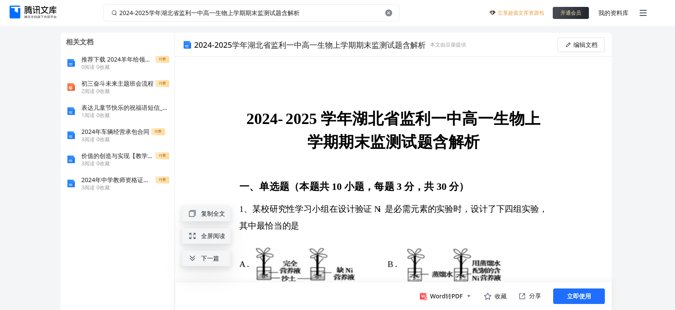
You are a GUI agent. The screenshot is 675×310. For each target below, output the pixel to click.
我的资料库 (613, 13)
